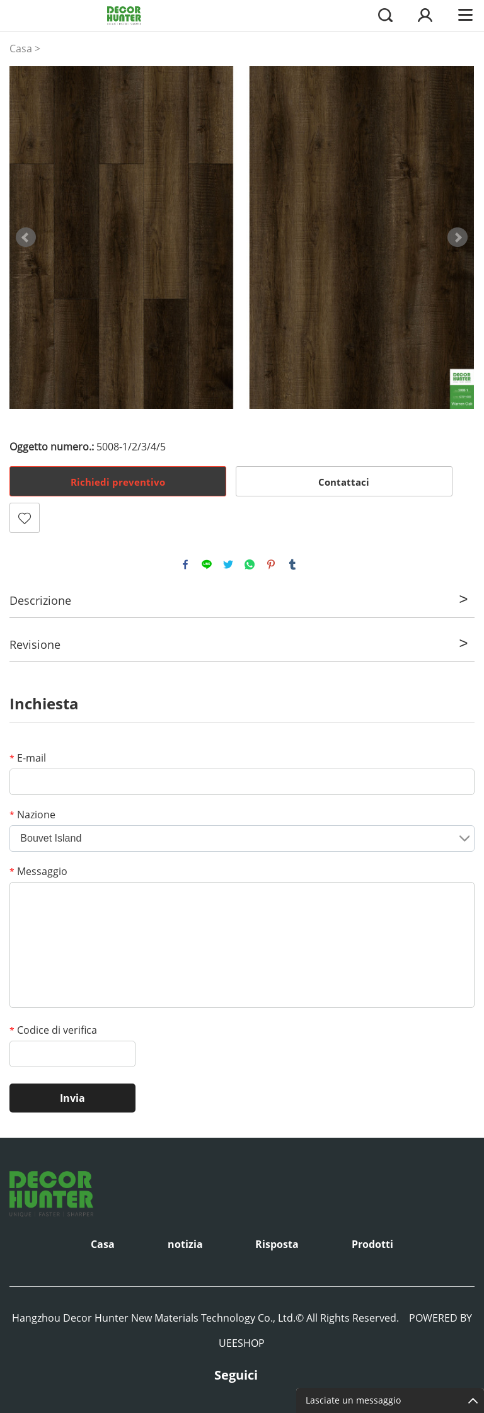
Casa (20, 48)
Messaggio (38, 871)
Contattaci (343, 482)
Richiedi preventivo (118, 482)
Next (457, 237)
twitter (228, 564)
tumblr (292, 564)
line (206, 564)
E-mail (27, 758)
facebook (185, 564)
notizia (185, 1244)
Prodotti (372, 1244)
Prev (26, 237)
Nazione (32, 814)
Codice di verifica (53, 1030)
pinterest (271, 564)
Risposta (277, 1244)
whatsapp (249, 564)
